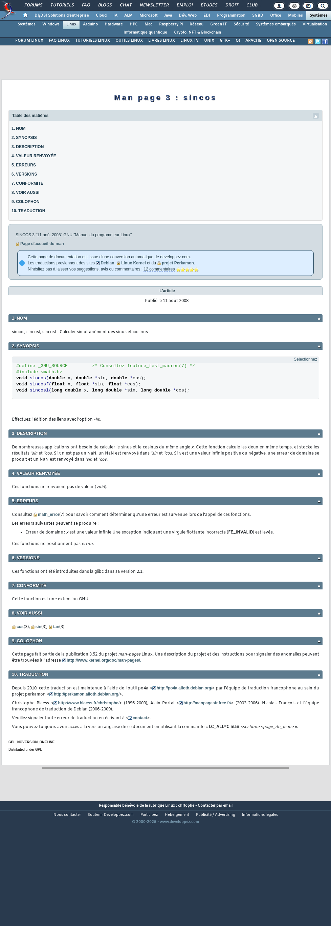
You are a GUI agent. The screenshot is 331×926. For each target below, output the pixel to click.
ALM (128, 15)
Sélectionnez (305, 359)
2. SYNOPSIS (24, 137)
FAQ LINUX (59, 40)
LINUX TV (189, 40)
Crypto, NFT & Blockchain (197, 32)
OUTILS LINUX (129, 40)
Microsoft (148, 15)
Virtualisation (315, 24)
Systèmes (319, 15)
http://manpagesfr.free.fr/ (207, 703)
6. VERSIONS (24, 174)
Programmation (231, 15)
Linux (71, 24)
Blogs (104, 5)
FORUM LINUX (29, 40)
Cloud (101, 15)
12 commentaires (159, 269)
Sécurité (241, 24)
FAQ (85, 5)
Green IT (218, 24)
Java (168, 15)
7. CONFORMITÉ (27, 183)
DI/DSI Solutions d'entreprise (62, 15)
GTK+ (225, 40)
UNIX (209, 40)
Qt (238, 40)
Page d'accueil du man (42, 243)
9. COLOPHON (26, 201)
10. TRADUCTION (28, 210)
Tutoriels (61, 5)
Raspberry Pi (171, 24)
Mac (148, 24)
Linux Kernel (133, 263)
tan (56, 626)
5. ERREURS (24, 165)
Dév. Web (188, 15)
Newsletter (154, 5)
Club (251, 5)
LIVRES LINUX (161, 40)
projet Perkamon (178, 263)
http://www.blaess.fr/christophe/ (88, 703)
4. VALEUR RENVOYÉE (34, 156)
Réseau (196, 24)
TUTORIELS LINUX (92, 40)
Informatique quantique (145, 32)
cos (20, 626)
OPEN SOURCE (281, 40)
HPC (134, 24)
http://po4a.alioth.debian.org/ (185, 688)
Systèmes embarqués (276, 24)
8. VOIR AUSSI (25, 192)
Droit (231, 5)
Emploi (184, 5)
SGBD (257, 15)
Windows (51, 24)
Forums (33, 5)
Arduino (90, 24)
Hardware (114, 24)
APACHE (253, 40)
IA (115, 15)
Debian (107, 263)
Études (209, 5)
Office (275, 15)
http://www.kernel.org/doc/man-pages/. (104, 660)
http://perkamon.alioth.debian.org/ (86, 694)
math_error (48, 514)
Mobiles (295, 15)
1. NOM (18, 128)
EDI (206, 15)
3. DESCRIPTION (28, 146)
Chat (125, 5)
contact (140, 718)
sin (38, 626)
